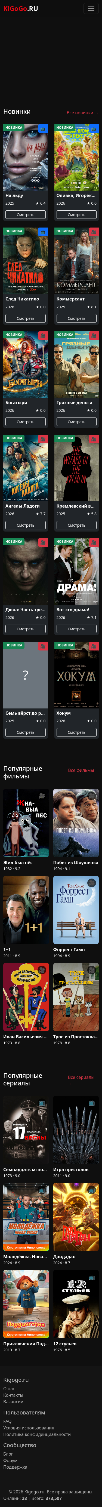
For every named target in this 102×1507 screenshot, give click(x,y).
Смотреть (25, 214)
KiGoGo (20, 8)
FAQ (7, 1421)
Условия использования (28, 1428)
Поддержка (15, 1467)
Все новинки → (83, 113)
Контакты (13, 1395)
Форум (10, 1460)
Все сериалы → (81, 1080)
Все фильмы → (81, 773)
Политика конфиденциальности (37, 1434)
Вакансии (13, 1402)
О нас (9, 1389)
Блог (8, 1454)
